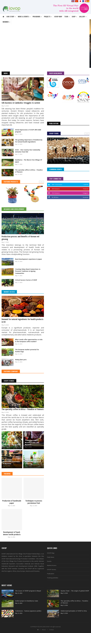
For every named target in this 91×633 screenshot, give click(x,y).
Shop (74, 16)
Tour (67, 16)
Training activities (52, 578)
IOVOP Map (58, 16)
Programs (37, 16)
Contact (51, 630)
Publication (50, 574)
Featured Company (11, 371)
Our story (11, 16)
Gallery (82, 16)
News (6, 73)
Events (49, 561)
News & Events (24, 16)
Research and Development (14, 209)
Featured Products (11, 182)
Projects (48, 16)
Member (6, 22)
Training (7, 474)
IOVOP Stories (9, 381)
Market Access (9, 292)
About (44, 630)
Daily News (50, 557)
